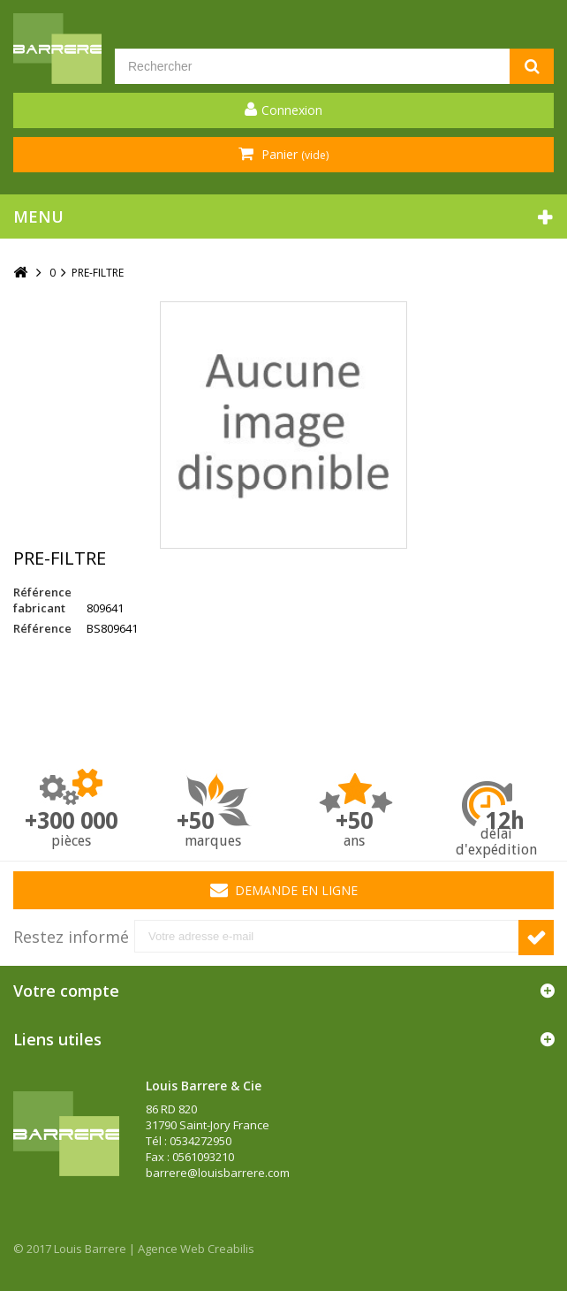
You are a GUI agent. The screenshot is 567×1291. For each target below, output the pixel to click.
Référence (42, 628)
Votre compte (66, 990)
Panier (293, 154)
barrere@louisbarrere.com (218, 1173)
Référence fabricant (42, 600)
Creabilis (231, 1249)
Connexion (291, 110)
